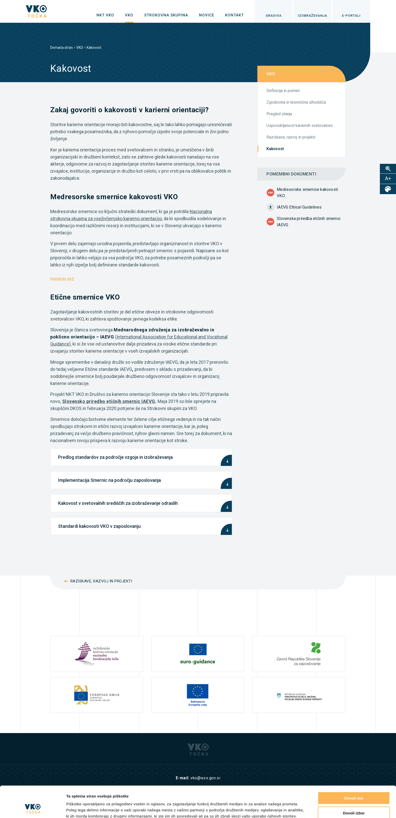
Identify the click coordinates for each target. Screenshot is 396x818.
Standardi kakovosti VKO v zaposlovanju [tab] (99, 526)
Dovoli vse (353, 768)
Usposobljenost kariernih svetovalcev (299, 125)
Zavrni (353, 798)
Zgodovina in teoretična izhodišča (296, 102)
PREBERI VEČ (62, 279)
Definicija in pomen (283, 90)
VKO (79, 48)
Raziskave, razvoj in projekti (290, 137)
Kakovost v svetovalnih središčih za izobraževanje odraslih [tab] (118, 503)
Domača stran (61, 48)
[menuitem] (105, 15)
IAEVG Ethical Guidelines (299, 207)
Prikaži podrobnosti (262, 808)
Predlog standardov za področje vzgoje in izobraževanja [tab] (115, 457)
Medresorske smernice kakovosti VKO (307, 192)
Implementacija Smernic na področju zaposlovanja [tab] (109, 480)
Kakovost (275, 148)
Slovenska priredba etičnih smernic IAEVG (308, 221)
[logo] (36, 11)
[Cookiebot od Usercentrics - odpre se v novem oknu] (33, 808)
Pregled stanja (279, 113)
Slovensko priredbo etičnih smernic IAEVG (108, 401)
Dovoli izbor (354, 783)
